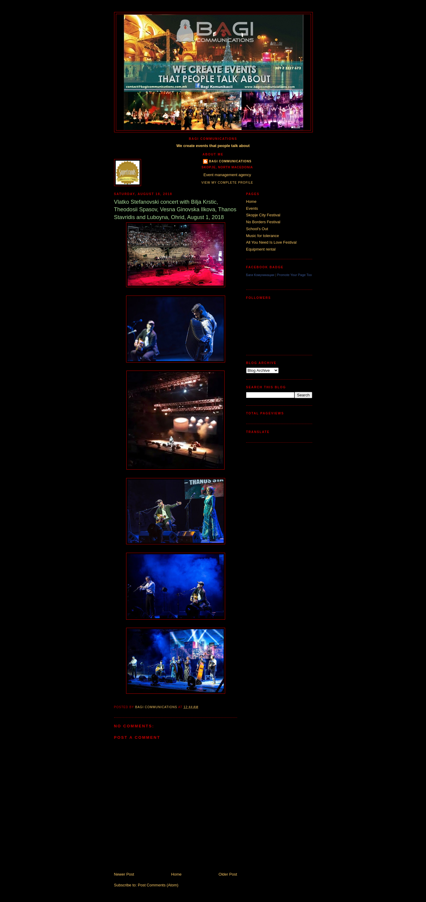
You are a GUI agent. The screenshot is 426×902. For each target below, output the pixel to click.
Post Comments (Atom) (158, 885)
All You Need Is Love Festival (271, 242)
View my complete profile (227, 182)
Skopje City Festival (263, 215)
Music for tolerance (262, 235)
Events (252, 208)
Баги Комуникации (260, 275)
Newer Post (124, 874)
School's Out (257, 229)
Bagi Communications (230, 161)
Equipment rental (261, 249)
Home (176, 874)
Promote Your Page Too (294, 275)
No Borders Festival (263, 222)
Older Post (228, 874)
